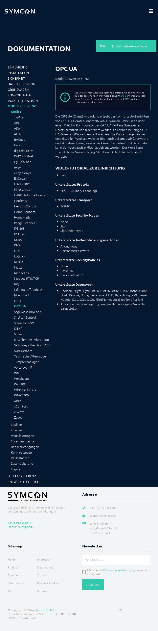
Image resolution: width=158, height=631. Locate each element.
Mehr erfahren (19, 523)
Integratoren (16, 583)
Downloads (15, 575)
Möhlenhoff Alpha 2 (28, 289)
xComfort (21, 406)
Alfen (18, 128)
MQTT (18, 284)
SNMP (18, 328)
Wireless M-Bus (25, 389)
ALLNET (19, 134)
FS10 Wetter (23, 189)
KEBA (18, 239)
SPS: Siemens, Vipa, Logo (31, 339)
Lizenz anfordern (21, 527)
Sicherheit (16, 78)
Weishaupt (21, 378)
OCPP (18, 300)
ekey (17, 167)
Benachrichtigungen (25, 447)
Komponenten (20, 95)
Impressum (44, 559)
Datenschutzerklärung (117, 570)
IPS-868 (19, 228)
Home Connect (24, 212)
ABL (17, 123)
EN (120, 610)
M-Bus (18, 262)
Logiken (16, 424)
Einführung (18, 67)
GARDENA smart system (31, 195)
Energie (16, 430)
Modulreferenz (22, 106)
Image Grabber (24, 223)
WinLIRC (20, 384)
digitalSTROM (23, 150)
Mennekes (21, 273)
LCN (17, 250)
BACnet (19, 139)
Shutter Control (25, 317)
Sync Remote (23, 351)
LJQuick (19, 256)
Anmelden (93, 585)
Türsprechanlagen (26, 362)
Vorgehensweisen (23, 100)
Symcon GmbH (44, 610)
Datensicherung (21, 84)
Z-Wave (19, 412)
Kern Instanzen (21, 452)
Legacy (16, 469)
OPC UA (20, 306)
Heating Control (25, 206)
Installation (18, 73)
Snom (18, 334)
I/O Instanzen (20, 458)
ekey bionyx (22, 173)
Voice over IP (23, 367)
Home (12, 559)
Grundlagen (18, 89)
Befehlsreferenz (22, 476)
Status (41, 575)
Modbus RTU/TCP (26, 278)
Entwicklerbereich (23, 482)
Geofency (21, 200)
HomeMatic (22, 217)
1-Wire (19, 117)
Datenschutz (45, 567)
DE (112, 610)
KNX (17, 245)
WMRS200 (21, 395)
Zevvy (18, 417)
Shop (123, 95)
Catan (18, 145)
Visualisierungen (22, 435)
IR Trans (19, 234)
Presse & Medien (48, 583)
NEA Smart (21, 295)
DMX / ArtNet (23, 156)
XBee (18, 401)
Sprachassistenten (23, 441)
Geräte (16, 112)
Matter (19, 267)
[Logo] (20, 11)
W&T (17, 373)
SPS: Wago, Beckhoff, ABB (32, 345)
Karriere (42, 591)
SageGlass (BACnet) (28, 312)
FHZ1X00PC (22, 184)
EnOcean (20, 178)
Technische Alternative (30, 356)
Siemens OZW (24, 323)
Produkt (13, 567)
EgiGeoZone (22, 162)
